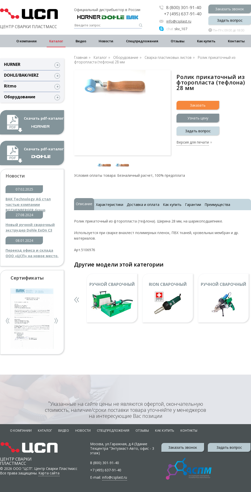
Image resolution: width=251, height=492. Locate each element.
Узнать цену (197, 118)
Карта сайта (48, 473)
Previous (8, 321)
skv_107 (176, 28)
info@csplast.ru (178, 21)
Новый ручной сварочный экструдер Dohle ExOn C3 (30, 227)
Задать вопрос (229, 20)
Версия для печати (192, 143)
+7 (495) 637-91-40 (183, 13)
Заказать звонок (229, 9)
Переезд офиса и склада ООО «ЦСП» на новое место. (32, 253)
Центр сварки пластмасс (16, 456)
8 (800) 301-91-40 (183, 7)
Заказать (198, 105)
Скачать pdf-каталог (44, 122)
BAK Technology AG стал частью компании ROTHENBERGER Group (28, 202)
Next (56, 321)
